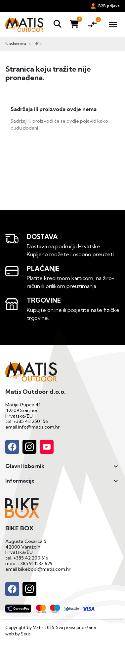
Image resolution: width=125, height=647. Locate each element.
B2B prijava (105, 6)
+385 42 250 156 (30, 421)
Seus (25, 633)
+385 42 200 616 (30, 558)
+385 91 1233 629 (35, 563)
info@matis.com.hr (39, 427)
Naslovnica (15, 43)
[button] (58, 24)
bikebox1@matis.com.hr (44, 569)
